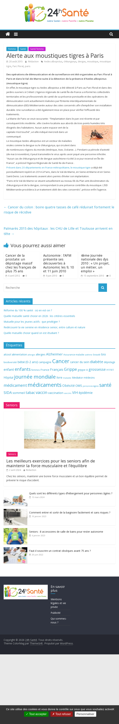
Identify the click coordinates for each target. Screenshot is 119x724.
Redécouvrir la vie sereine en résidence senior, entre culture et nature (44, 327)
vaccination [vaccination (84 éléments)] (55, 393)
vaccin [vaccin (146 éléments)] (41, 392)
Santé (23, 48)
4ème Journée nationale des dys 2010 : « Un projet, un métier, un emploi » (95, 263)
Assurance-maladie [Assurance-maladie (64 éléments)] (73, 354)
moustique (92, 61)
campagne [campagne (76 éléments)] (45, 362)
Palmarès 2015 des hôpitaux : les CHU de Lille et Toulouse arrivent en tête (58, 231)
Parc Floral (18, 66)
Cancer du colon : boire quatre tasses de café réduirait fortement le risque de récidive (59, 210)
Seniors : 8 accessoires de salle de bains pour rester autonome (66, 531)
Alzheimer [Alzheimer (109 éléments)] (54, 354)
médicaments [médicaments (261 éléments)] (45, 384)
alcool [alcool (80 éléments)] (7, 354)
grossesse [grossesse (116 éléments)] (97, 369)
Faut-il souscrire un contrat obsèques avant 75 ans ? (60, 550)
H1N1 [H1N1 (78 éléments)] (110, 369)
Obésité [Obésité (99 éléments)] (68, 385)
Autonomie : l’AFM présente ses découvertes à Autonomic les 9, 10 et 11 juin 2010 (58, 263)
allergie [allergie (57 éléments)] (31, 354)
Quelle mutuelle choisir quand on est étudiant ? (31, 333)
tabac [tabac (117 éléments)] (30, 392)
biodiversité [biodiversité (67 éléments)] (10, 362)
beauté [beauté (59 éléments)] (96, 354)
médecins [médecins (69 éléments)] (89, 377)
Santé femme (37, 48)
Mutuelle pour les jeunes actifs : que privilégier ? (32, 321)
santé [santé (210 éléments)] (105, 385)
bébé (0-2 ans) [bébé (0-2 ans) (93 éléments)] (27, 362)
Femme (12, 48)
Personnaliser (85, 714)
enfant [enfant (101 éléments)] (9, 369)
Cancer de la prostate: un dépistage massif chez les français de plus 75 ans (20, 263)
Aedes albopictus (53, 61)
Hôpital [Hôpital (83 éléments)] (8, 377)
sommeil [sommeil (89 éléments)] (19, 393)
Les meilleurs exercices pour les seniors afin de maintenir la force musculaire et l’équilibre (50, 463)
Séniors (12, 454)
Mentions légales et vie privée (58, 603)
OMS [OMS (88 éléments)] (78, 386)
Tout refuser (61, 714)
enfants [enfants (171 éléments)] (23, 369)
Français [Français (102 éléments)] (56, 369)
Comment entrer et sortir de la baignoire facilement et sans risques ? (69, 512)
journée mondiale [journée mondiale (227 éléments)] (35, 376)
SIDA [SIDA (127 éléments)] (8, 392)
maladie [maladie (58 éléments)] (67, 377)
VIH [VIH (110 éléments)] (75, 392)
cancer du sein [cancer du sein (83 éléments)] (79, 362)
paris (27, 66)
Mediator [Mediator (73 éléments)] (77, 377)
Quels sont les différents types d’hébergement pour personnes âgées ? (70, 493)
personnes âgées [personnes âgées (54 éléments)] (91, 386)
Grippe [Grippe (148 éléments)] (70, 369)
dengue (82, 61)
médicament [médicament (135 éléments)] (15, 385)
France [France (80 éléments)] (44, 369)
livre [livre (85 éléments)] (59, 377)
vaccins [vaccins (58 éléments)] (67, 393)
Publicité (56, 612)
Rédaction (33, 61)
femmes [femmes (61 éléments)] (35, 369)
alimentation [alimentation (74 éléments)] (19, 354)
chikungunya (70, 61)
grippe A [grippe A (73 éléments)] (83, 369)
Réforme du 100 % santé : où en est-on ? (28, 310)
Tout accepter (36, 714)
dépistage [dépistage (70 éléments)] (109, 362)
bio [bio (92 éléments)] (103, 354)
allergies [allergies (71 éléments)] (40, 354)
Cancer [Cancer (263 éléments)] (60, 361)
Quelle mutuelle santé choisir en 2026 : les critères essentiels (39, 316)
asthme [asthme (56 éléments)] (88, 354)
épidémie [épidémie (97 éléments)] (86, 392)
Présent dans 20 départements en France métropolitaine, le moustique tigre (48, 167)
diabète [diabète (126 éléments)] (96, 361)
